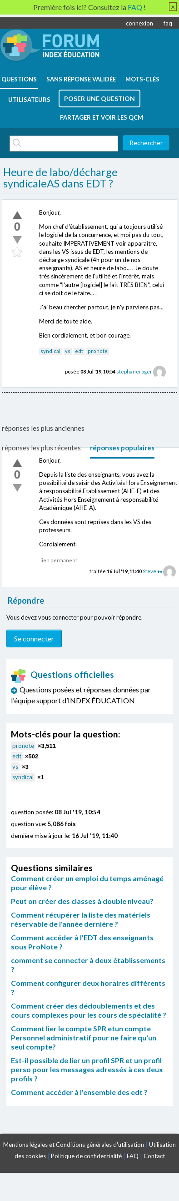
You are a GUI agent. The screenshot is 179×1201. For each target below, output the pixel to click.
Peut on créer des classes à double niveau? (82, 901)
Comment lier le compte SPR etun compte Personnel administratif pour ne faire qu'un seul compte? (83, 1037)
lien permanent (58, 560)
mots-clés (142, 79)
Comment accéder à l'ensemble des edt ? (79, 1092)
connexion (139, 23)
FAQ (133, 1156)
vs (67, 351)
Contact (154, 1156)
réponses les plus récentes (41, 448)
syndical (50, 351)
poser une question (99, 98)
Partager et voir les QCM (101, 117)
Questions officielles (62, 674)
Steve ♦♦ (152, 571)
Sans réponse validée (81, 79)
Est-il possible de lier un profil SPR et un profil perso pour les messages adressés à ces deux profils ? (87, 1069)
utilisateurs (29, 99)
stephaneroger (134, 371)
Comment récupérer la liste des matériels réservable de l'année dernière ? (80, 919)
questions (19, 79)
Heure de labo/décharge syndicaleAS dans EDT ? (60, 178)
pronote (98, 351)
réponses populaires (122, 448)
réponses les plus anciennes (43, 428)
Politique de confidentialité (86, 1156)
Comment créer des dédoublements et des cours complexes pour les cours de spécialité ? (88, 1010)
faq (168, 23)
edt (79, 351)
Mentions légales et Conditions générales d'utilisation (73, 1144)
